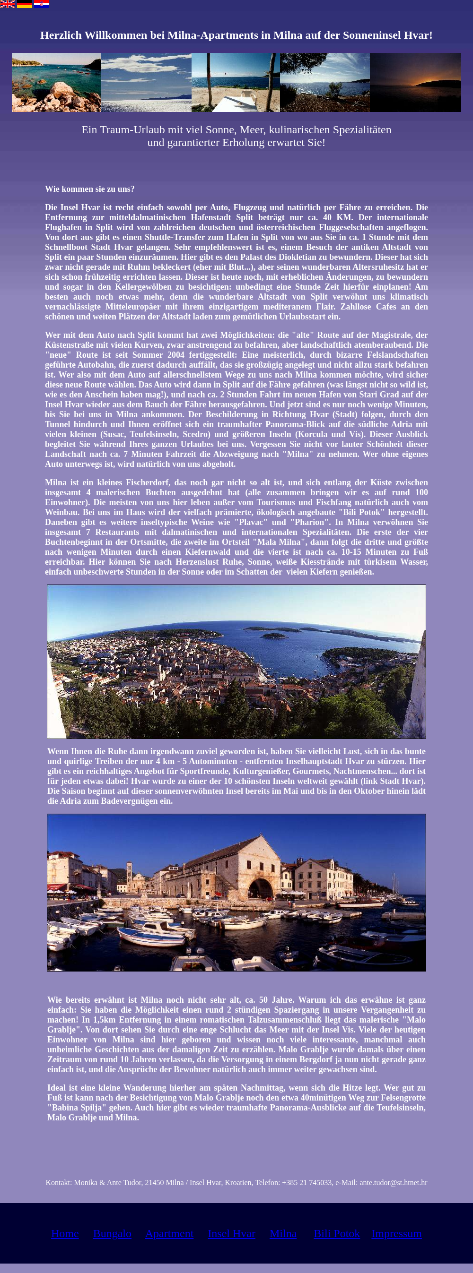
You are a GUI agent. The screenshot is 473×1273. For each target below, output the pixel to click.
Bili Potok (337, 1233)
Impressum (396, 1233)
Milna (283, 1233)
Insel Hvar (231, 1233)
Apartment (169, 1233)
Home (65, 1233)
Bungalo (112, 1233)
